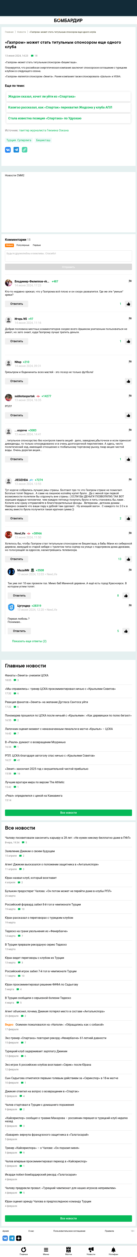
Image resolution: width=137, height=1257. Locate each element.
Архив (5, 1231)
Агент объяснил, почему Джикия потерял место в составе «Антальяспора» (55, 1011)
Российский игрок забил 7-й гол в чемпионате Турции (41, 971)
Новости (21, 32)
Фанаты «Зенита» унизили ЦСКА (26, 675)
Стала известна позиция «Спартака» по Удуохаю (45, 118)
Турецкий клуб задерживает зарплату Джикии (36, 1051)
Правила (109, 1231)
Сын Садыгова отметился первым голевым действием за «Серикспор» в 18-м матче (61, 1078)
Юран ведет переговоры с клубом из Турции (34, 958)
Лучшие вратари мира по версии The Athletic (34, 782)
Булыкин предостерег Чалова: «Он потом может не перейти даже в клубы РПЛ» (58, 891)
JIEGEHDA (21, 480)
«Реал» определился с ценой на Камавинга (33, 795)
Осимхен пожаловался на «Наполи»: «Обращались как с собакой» (54, 1024)
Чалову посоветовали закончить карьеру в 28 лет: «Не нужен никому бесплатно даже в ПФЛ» (68, 837)
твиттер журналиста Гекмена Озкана (44, 130)
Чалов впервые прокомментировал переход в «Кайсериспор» (46, 1161)
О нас (31, 1231)
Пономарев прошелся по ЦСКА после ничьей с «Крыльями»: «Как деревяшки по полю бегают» (68, 715)
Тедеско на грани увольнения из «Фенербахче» (36, 931)
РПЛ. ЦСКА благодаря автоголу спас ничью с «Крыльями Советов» (50, 755)
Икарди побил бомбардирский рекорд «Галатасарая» (41, 1174)
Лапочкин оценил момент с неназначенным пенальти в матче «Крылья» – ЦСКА (59, 729)
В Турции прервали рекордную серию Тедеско (36, 944)
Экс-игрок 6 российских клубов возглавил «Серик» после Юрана (48, 1064)
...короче (21, 430)
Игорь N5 (21, 319)
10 (23, 909)
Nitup (18, 362)
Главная (9, 32)
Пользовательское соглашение (69, 1231)
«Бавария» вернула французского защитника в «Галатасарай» (47, 1134)
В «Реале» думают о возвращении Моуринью (35, 742)
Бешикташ (43, 140)
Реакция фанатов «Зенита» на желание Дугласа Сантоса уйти (46, 702)
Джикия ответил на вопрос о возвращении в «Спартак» (42, 1091)
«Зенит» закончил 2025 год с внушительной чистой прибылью (46, 769)
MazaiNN (23, 570)
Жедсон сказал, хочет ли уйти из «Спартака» (42, 96)
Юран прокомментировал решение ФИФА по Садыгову (41, 984)
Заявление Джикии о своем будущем (30, 851)
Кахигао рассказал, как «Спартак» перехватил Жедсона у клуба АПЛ (60, 107)
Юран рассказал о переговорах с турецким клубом (39, 917)
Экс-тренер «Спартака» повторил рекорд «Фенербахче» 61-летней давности (55, 1038)
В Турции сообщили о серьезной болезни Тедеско (38, 998)
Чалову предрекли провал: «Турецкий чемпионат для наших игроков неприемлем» (60, 1188)
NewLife (20, 533)
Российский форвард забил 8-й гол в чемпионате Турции (43, 904)
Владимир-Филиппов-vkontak (32, 281)
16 (18, 773)
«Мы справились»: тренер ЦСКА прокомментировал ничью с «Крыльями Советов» (60, 689)
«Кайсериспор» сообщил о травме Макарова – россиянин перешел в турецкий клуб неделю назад (66, 1119)
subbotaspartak (25, 396)
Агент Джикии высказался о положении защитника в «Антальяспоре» (52, 864)
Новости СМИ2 (14, 175)
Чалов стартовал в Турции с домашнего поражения (39, 1104)
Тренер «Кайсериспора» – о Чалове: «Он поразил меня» (42, 1148)
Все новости (68, 812)
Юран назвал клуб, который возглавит (31, 878)
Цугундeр (23, 605)
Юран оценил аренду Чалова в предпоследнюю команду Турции (48, 1201)
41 (18, 760)
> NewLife (51, 574)
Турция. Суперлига (18, 140)
